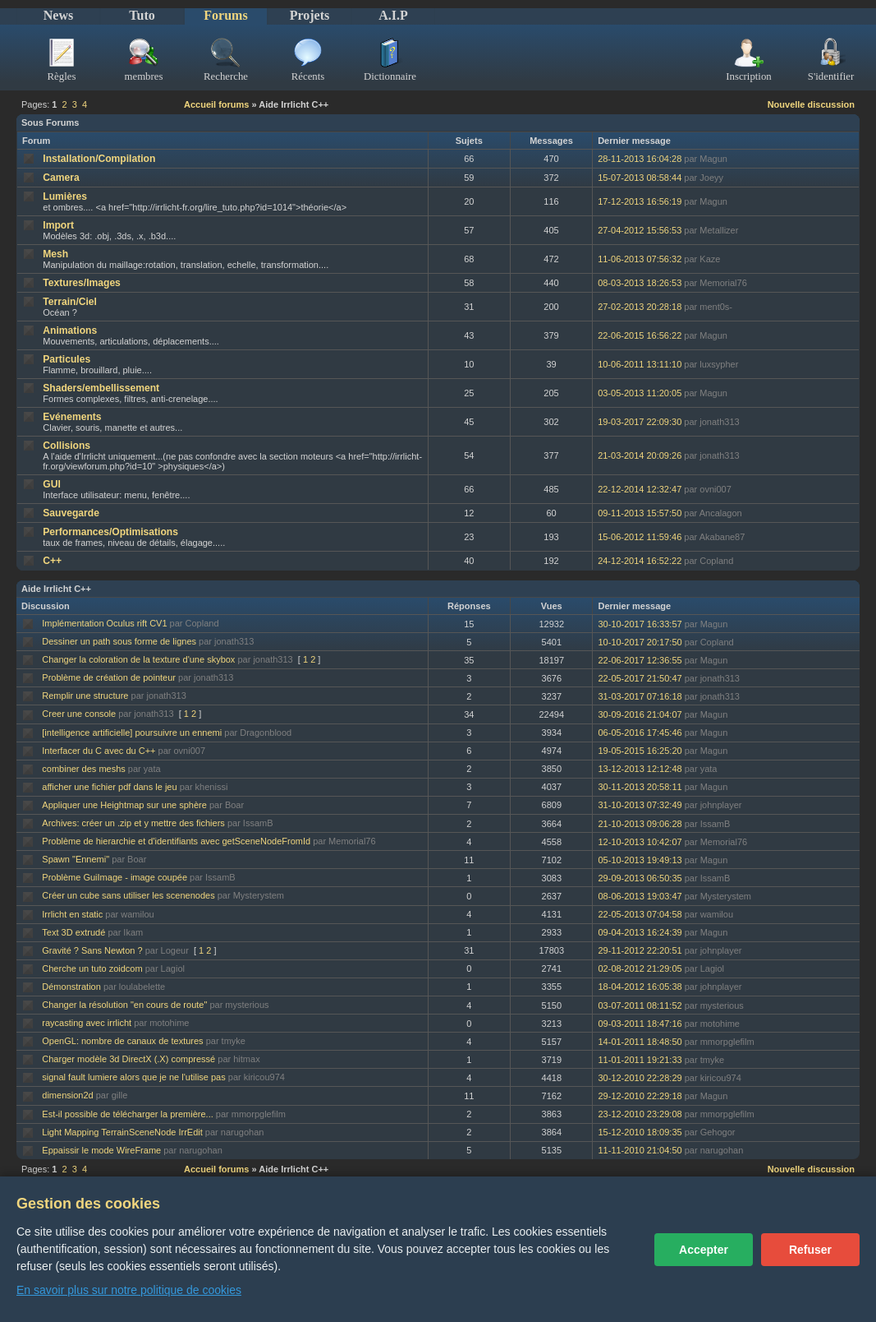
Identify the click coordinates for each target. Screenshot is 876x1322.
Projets (310, 15)
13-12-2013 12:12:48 (639, 769)
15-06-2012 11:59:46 (639, 537)
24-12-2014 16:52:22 (639, 561)
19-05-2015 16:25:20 (639, 751)
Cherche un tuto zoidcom (92, 968)
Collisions (66, 445)
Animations (70, 330)
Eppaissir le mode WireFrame (101, 1150)
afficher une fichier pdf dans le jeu (109, 787)
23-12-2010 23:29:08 (639, 1114)
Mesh (55, 254)
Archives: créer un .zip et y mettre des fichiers (133, 823)
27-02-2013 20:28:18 (639, 307)
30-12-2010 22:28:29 (639, 1078)
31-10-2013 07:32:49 (639, 805)
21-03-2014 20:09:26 (639, 455)
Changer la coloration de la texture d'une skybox (138, 659)
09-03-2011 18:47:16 (639, 1023)
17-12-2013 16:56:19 (639, 201)
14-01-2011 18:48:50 (639, 1042)
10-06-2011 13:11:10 (639, 364)
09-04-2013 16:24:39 (639, 932)
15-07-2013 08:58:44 (639, 178)
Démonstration (71, 986)
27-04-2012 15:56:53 (639, 230)
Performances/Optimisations (110, 532)
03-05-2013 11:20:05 (639, 393)
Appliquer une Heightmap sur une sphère (124, 805)
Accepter (703, 1249)
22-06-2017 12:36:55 (639, 660)
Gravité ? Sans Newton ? (92, 950)
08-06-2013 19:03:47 (639, 896)
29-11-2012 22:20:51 (639, 950)
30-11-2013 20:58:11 (639, 787)
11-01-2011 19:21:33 (639, 1060)
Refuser (810, 1249)
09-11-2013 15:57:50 (639, 513)
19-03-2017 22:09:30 (639, 422)
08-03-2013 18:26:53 (639, 283)
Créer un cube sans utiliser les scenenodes (128, 895)
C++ (52, 560)
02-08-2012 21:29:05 (639, 968)
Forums (225, 15)
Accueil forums (216, 104)
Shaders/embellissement (101, 388)
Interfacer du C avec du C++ (98, 751)
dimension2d (67, 1095)
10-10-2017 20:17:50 (639, 642)
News (58, 15)
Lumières (65, 196)
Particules (66, 359)
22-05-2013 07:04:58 (639, 914)
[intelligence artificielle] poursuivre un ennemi (132, 732)
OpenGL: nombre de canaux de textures (122, 1041)
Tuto (141, 15)
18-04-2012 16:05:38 (639, 986)
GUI (52, 484)
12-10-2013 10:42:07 (639, 842)
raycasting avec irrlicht (86, 1023)
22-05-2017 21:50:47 (639, 678)
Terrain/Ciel (70, 301)
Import (58, 225)
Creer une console (79, 714)
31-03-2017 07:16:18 (639, 696)
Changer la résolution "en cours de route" (124, 1005)
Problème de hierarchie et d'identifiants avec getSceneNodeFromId (176, 841)
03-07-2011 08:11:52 (639, 1005)
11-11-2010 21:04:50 (639, 1150)
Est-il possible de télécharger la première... (127, 1114)
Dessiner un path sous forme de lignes (119, 641)
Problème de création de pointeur (109, 677)
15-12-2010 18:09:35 (639, 1132)
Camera (61, 177)
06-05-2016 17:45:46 (639, 732)
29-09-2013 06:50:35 (639, 878)
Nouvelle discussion (811, 104)
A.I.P (393, 15)
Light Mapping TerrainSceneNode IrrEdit (122, 1132)
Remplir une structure (85, 695)
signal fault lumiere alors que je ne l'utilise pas (133, 1077)
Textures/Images (82, 283)
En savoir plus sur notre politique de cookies (128, 1290)
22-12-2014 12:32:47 (639, 489)
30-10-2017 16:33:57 (639, 624)
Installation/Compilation (99, 158)
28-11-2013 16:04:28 (639, 159)
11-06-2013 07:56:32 (639, 259)
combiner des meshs (84, 769)
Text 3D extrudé (73, 932)
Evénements (72, 417)
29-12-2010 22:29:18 (639, 1096)
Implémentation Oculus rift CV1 (104, 623)
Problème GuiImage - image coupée (114, 877)
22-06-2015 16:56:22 (639, 335)
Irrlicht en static (72, 914)
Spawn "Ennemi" (75, 859)
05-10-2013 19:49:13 (639, 860)
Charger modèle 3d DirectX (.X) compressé (128, 1059)
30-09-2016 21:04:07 (639, 714)
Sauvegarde (71, 513)
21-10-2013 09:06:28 (639, 824)
